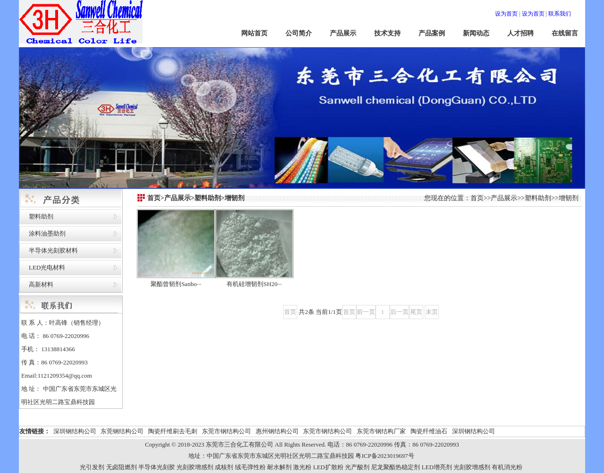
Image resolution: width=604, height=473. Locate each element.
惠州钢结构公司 (277, 431)
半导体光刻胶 (156, 467)
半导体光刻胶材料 (53, 250)
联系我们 (559, 13)
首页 (477, 198)
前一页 (366, 311)
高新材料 (41, 284)
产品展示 (343, 33)
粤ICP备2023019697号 (384, 455)
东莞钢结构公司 (122, 431)
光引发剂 (92, 467)
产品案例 (432, 33)
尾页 (416, 311)
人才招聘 (520, 33)
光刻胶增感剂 (194, 467)
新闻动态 (476, 33)
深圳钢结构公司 (74, 431)
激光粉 (302, 467)
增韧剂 (569, 198)
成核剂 (224, 467)
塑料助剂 (41, 216)
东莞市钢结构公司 (226, 431)
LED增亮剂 (437, 467)
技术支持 (387, 33)
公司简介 (298, 33)
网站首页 (254, 33)
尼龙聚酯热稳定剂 (395, 467)
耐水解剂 (279, 467)
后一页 (399, 311)
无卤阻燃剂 (121, 467)
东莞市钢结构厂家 (381, 431)
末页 (432, 311)
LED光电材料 (47, 267)
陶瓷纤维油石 (429, 431)
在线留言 (565, 33)
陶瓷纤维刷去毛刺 (172, 431)
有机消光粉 (507, 467)
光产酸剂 (357, 467)
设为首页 (506, 13)
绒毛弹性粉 (250, 467)
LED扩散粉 (328, 467)
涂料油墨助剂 (47, 233)
